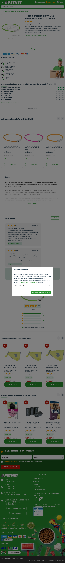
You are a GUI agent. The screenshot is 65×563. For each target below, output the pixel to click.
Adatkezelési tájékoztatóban (29, 282)
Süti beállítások (19, 286)
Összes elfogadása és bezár (41, 292)
